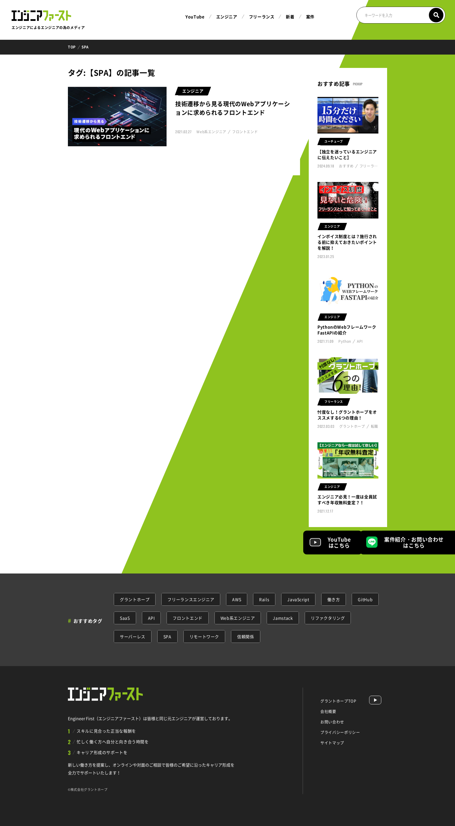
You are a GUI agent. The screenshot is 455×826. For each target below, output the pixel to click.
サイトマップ (332, 742)
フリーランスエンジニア (190, 599)
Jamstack (283, 618)
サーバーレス (132, 636)
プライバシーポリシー (340, 732)
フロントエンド (187, 618)
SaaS (125, 618)
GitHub (365, 599)
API (151, 618)
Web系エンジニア (238, 618)
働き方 (333, 599)
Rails (264, 599)
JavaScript (298, 599)
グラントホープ (134, 599)
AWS (236, 599)
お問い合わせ (332, 721)
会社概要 (328, 711)
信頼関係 (245, 636)
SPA (167, 636)
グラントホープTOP (338, 701)
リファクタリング (328, 618)
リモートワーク (204, 636)
